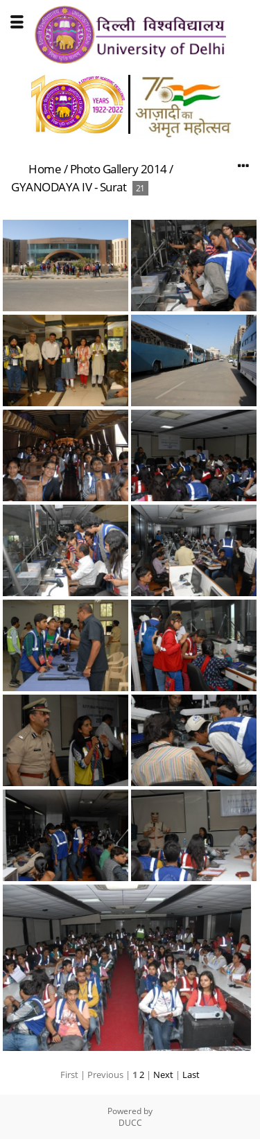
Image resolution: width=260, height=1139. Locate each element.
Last (191, 1074)
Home (44, 169)
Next (163, 1074)
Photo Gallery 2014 (118, 169)
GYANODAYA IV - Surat (68, 187)
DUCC (130, 1123)
